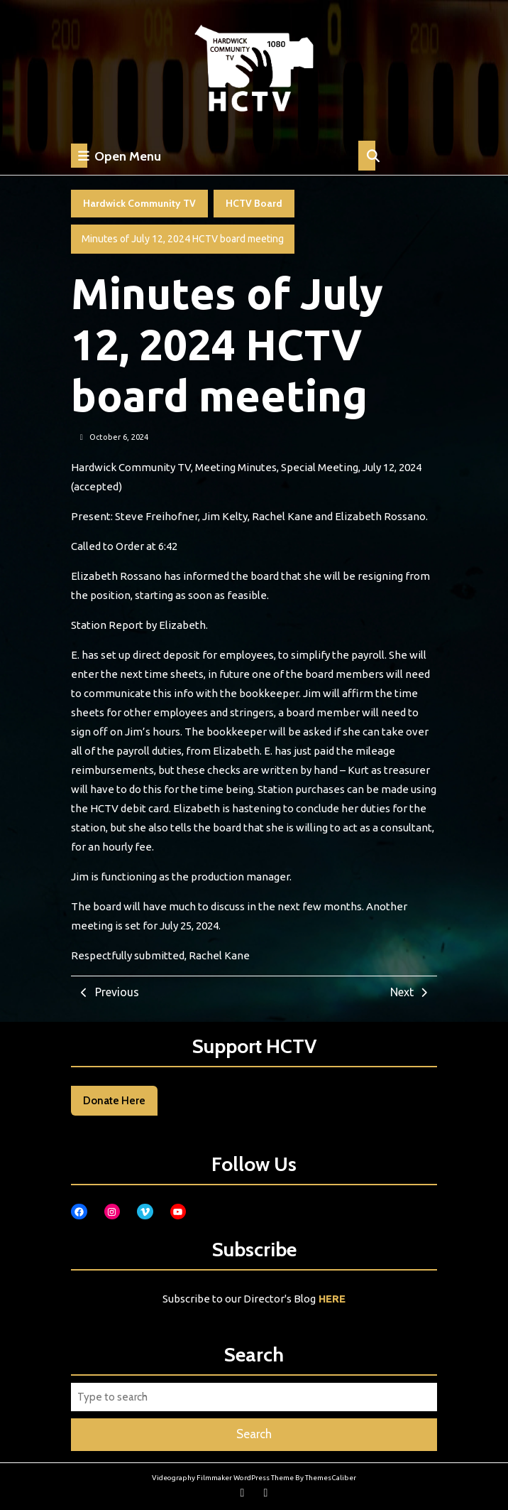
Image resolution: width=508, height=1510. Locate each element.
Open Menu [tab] (116, 156)
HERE (332, 1299)
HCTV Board (254, 203)
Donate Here (114, 1100)
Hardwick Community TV (139, 203)
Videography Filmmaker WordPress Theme (223, 1478)
